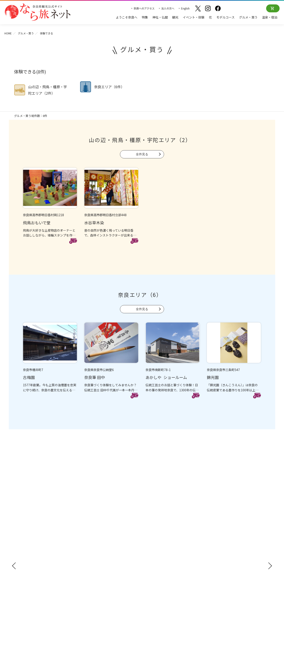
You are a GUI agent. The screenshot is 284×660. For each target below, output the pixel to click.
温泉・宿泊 (269, 17)
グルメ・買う (248, 17)
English (185, 8)
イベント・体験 (193, 17)
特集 (145, 17)
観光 (175, 17)
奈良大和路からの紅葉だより (164, 540)
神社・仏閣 (160, 17)
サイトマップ (217, 561)
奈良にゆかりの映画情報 (225, 554)
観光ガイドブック (30, 529)
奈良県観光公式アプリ (34, 546)
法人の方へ (167, 8)
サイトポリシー (219, 567)
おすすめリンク (156, 513)
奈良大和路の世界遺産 (159, 521)
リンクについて (219, 574)
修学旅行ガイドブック (34, 538)
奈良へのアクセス (144, 8)
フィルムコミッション (223, 548)
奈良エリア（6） (140, 294)
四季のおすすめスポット (161, 528)
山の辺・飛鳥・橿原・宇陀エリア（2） (140, 140)
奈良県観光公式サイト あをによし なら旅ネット (37, 12)
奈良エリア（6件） (109, 86)
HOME (8, 33)
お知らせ (214, 513)
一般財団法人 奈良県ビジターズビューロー (228, 583)
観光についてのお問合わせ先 (164, 534)
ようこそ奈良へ (126, 17)
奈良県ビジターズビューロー (142, 610)
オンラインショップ (273, 8)
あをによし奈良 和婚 (159, 553)
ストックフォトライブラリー (228, 541)
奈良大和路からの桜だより (162, 547)
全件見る (142, 154)
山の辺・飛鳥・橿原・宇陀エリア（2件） (47, 90)
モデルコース (225, 17)
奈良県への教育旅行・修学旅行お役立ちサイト (237, 532)
